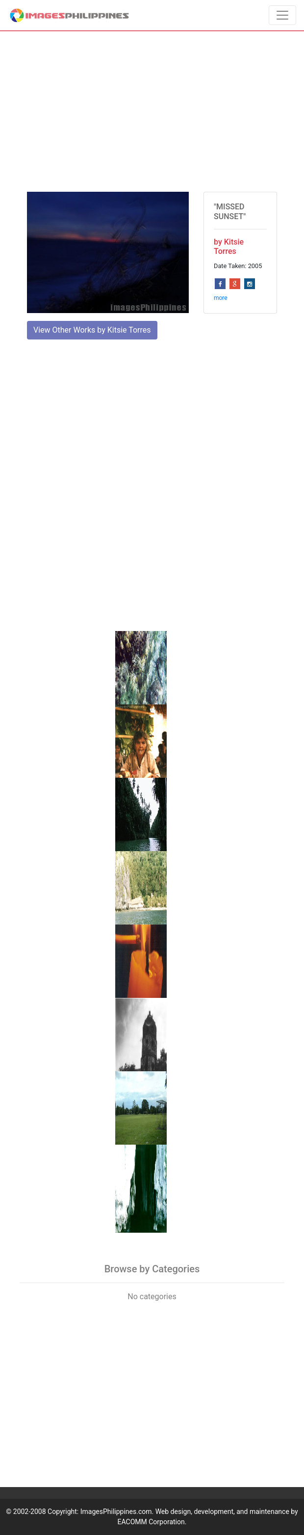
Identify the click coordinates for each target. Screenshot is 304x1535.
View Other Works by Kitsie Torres (92, 330)
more (221, 297)
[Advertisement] (152, 111)
